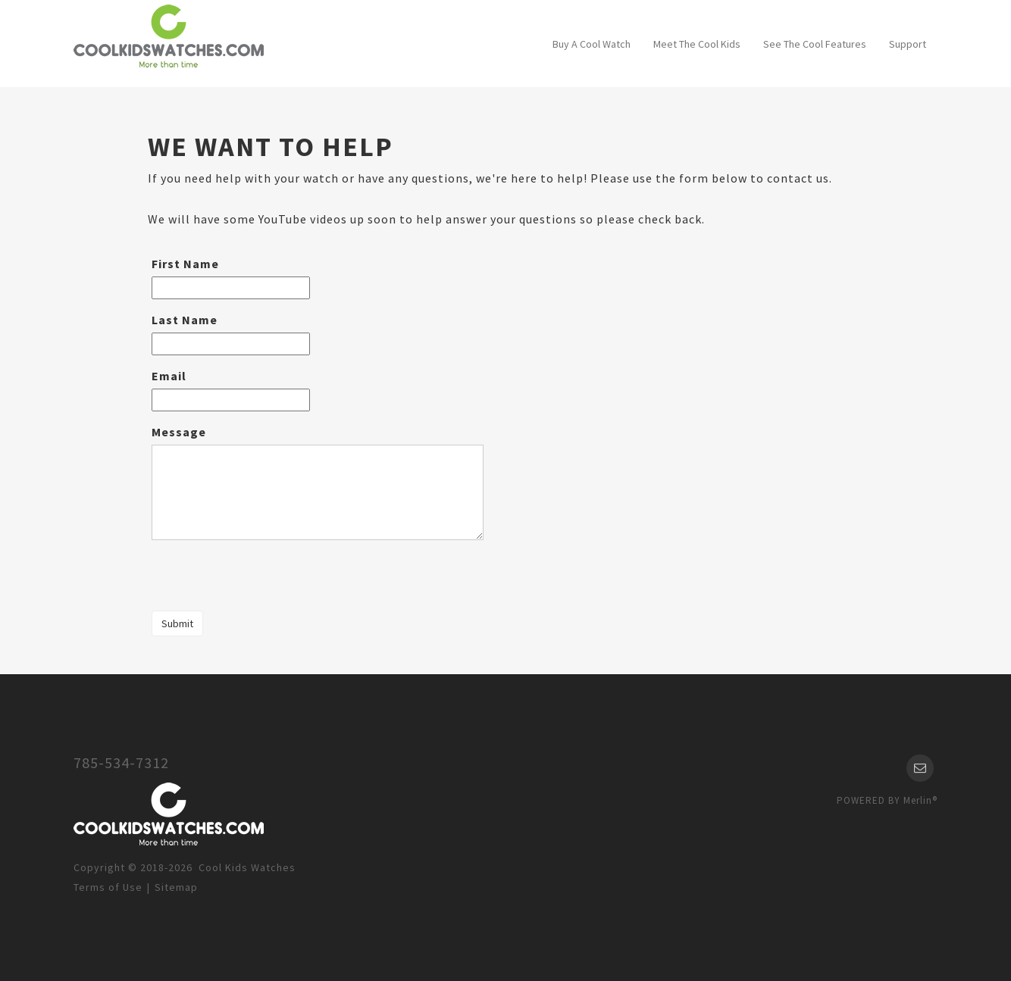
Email (169, 375)
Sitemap (176, 887)
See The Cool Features (814, 44)
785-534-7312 (121, 762)
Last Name (185, 319)
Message (179, 431)
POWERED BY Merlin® (887, 800)
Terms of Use (108, 887)
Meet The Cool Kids (696, 44)
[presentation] (263, 577)
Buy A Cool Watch (591, 44)
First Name (185, 263)
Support (907, 44)
